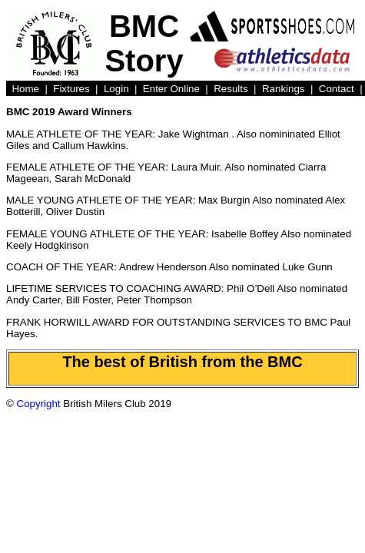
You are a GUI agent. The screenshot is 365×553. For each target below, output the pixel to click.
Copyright (39, 403)
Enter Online (171, 88)
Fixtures (71, 88)
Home (25, 88)
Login (116, 88)
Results (230, 88)
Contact (336, 88)
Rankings (283, 88)
